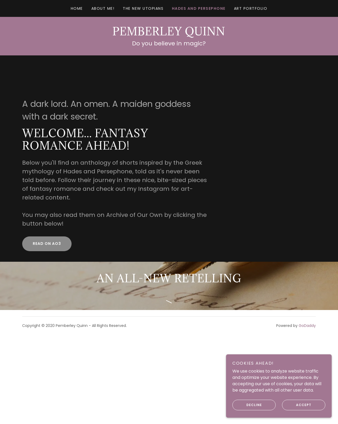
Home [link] (77, 8)
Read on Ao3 (47, 243)
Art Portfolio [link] (250, 8)
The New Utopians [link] (143, 8)
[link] (168, 34)
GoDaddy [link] (307, 325)
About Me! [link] (102, 8)
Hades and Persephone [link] (199, 8)
